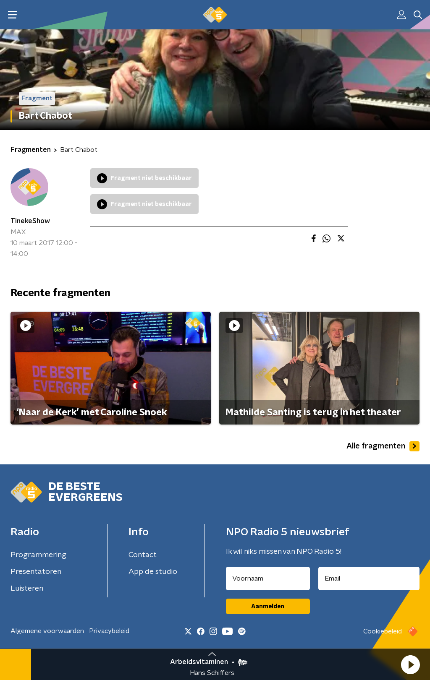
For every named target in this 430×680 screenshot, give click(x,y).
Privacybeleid (109, 631)
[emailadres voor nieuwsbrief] (369, 578)
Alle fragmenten (383, 446)
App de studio (152, 572)
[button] (410, 664)
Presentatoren (35, 572)
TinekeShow (30, 221)
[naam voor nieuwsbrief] (268, 578)
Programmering (38, 555)
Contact (142, 555)
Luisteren (26, 588)
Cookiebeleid (382, 631)
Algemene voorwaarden (47, 631)
